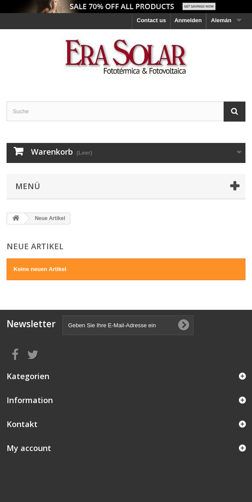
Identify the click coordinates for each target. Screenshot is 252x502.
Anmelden (188, 20)
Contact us (151, 20)
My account (29, 448)
